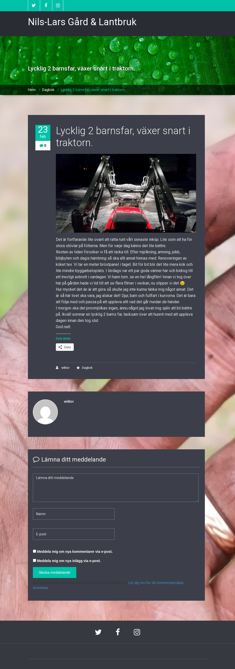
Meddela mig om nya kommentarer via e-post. (74, 552)
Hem (32, 90)
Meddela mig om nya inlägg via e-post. (69, 561)
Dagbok (48, 90)
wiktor (63, 368)
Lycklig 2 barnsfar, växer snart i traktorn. (93, 90)
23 (42, 132)
